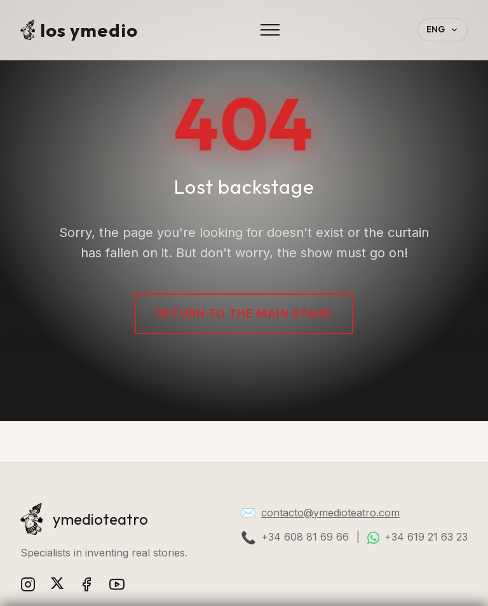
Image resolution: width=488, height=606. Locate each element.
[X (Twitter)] (57, 586)
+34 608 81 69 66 (305, 536)
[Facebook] (86, 586)
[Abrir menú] (270, 30)
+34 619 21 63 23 (426, 536)
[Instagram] (28, 586)
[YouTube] (117, 586)
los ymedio (79, 29)
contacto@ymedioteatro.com (330, 512)
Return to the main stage (244, 313)
